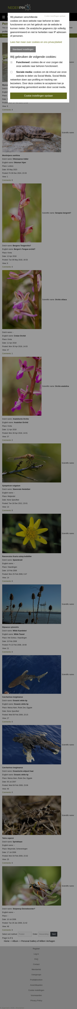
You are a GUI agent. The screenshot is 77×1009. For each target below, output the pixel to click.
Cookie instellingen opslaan (54, 16)
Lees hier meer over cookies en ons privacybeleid (36, 42)
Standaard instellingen (23, 49)
